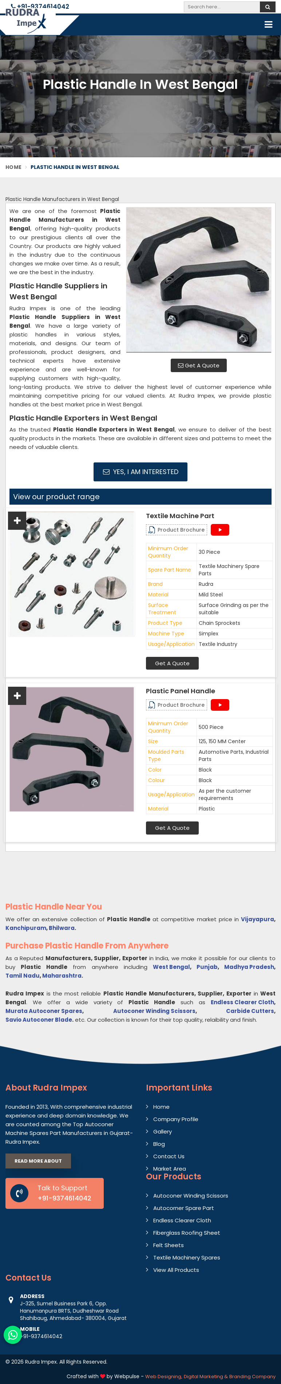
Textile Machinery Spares (186, 1257)
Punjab (207, 967)
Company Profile (175, 1119)
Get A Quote (198, 365)
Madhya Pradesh (249, 967)
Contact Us (169, 1156)
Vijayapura (257, 919)
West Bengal (171, 967)
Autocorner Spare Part (183, 1208)
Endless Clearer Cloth (242, 1002)
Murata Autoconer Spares (43, 1011)
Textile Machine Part (180, 516)
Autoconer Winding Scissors (154, 1011)
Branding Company (252, 1376)
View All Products (176, 1270)
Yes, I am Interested (140, 471)
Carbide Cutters (250, 1011)
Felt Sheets (168, 1245)
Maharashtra (62, 975)
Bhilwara (62, 928)
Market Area (169, 1168)
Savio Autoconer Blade (38, 1020)
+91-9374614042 (40, 6)
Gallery (162, 1131)
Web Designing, (163, 1376)
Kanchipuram (25, 928)
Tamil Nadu (22, 975)
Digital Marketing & (206, 1376)
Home (13, 167)
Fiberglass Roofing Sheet (186, 1233)
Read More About (38, 1161)
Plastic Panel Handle (180, 691)
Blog (159, 1144)
